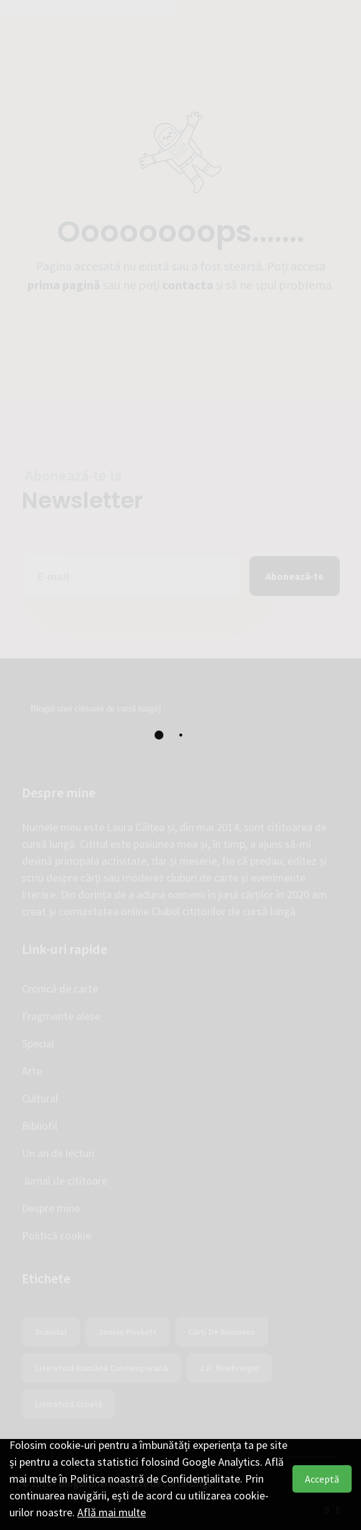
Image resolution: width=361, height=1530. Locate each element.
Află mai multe (111, 1512)
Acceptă (322, 1479)
